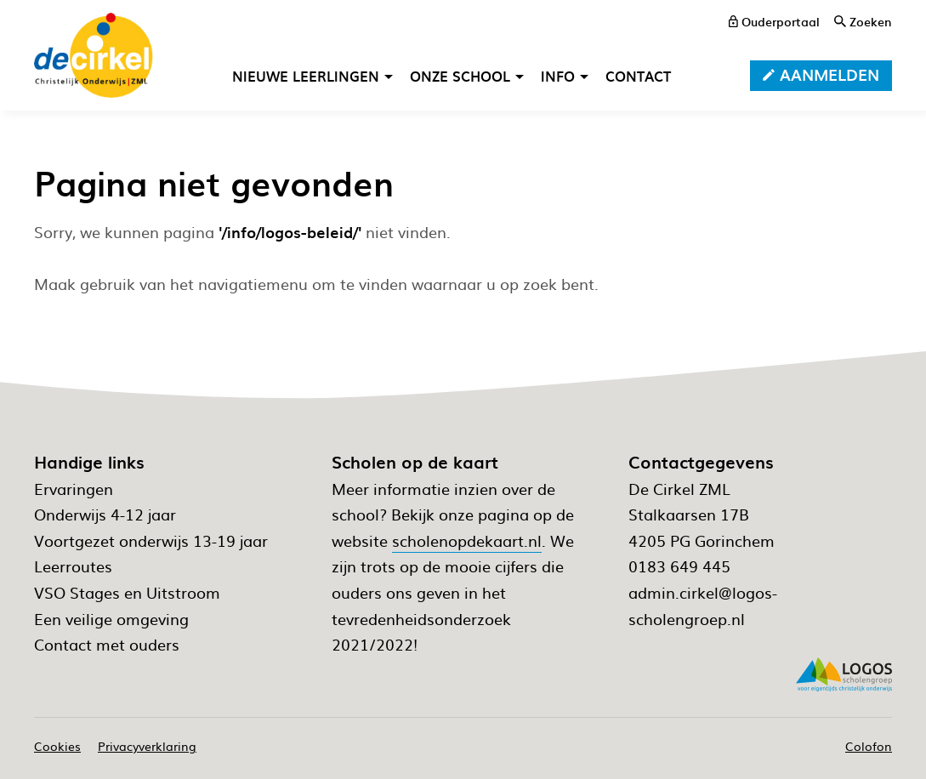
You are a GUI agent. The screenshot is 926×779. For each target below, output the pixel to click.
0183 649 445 (679, 565)
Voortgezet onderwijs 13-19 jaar (151, 540)
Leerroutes (73, 565)
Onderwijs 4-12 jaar (105, 514)
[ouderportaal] (774, 21)
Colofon (868, 745)
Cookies (57, 745)
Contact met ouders (106, 644)
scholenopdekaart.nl (467, 540)
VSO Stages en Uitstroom (127, 592)
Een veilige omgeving (111, 618)
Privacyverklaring (147, 745)
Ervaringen (73, 488)
